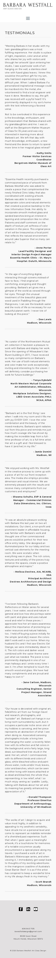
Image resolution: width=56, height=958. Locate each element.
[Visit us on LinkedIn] (28, 910)
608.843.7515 (28, 928)
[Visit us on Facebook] (20, 910)
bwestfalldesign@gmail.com (28, 931)
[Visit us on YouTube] (35, 910)
